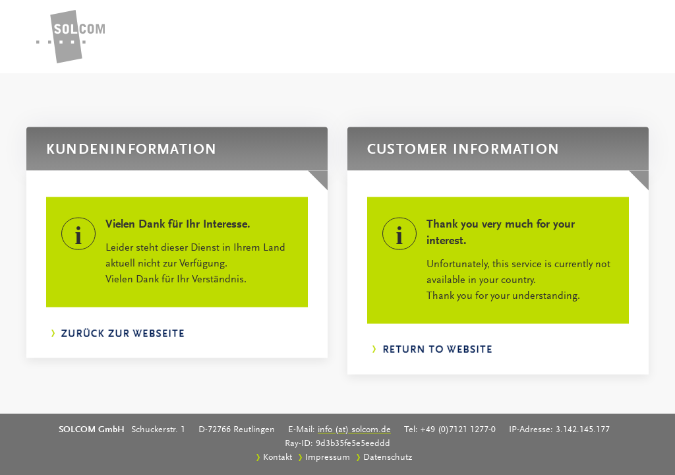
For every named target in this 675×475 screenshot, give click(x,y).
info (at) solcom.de (354, 430)
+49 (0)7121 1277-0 (458, 430)
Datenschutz (387, 457)
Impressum (327, 457)
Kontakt (277, 457)
